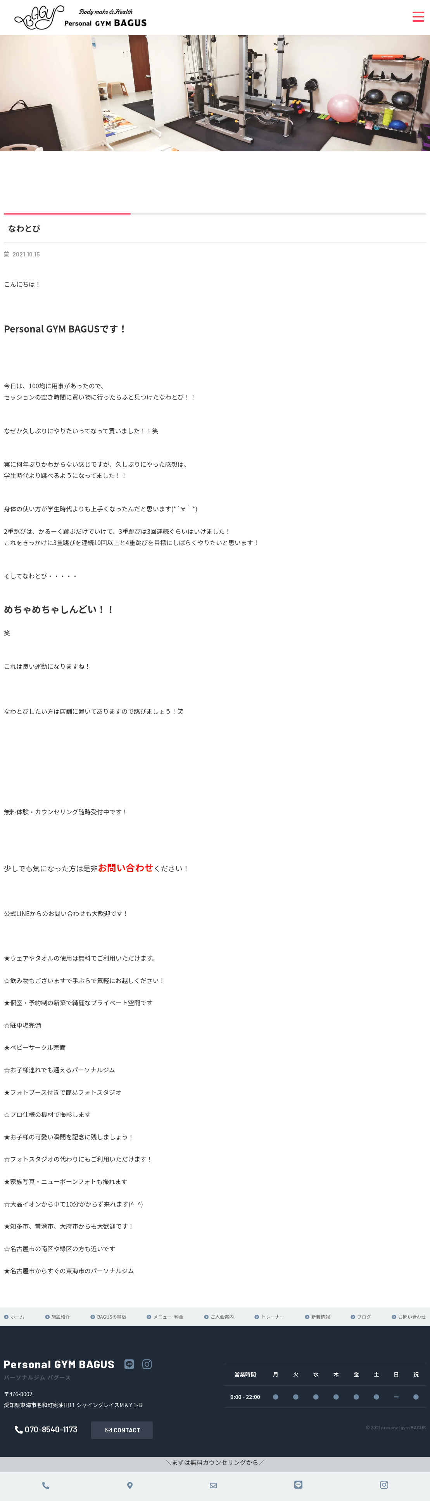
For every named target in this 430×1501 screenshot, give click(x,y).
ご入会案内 (222, 1316)
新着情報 (320, 1316)
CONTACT (122, 1429)
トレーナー (272, 1316)
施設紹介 (61, 1316)
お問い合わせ (412, 1316)
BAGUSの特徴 (111, 1316)
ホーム (17, 1316)
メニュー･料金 (168, 1316)
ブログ (364, 1316)
